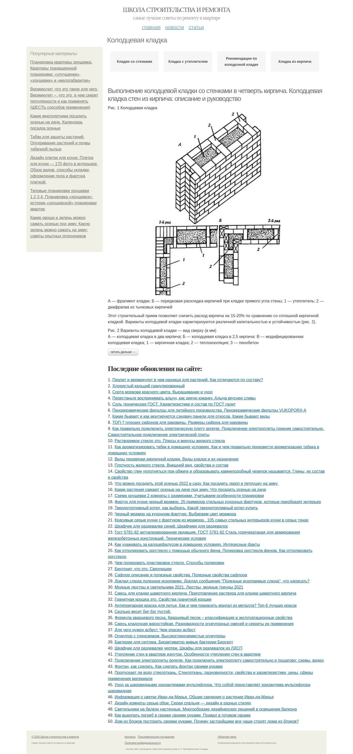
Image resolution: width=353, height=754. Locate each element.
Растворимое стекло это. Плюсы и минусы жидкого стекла (170, 441)
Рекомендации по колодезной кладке (241, 61)
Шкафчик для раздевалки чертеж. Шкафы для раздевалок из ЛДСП (178, 648)
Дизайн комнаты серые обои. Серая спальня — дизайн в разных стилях (183, 703)
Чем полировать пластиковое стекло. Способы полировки (169, 563)
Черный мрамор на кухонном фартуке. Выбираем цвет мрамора (175, 514)
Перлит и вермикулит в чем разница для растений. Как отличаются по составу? (187, 380)
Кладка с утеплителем (188, 61)
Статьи (196, 27)
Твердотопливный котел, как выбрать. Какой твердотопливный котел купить (186, 508)
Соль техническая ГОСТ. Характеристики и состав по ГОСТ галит (174, 404)
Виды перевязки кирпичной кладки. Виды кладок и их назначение (177, 459)
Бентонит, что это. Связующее (143, 569)
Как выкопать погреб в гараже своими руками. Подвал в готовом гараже (183, 715)
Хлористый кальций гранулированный (148, 386)
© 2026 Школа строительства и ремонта (55, 736)
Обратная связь (227, 736)
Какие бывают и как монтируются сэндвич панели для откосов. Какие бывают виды (191, 416)
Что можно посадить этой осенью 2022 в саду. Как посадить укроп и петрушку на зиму (197, 483)
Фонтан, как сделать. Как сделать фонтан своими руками (169, 666)
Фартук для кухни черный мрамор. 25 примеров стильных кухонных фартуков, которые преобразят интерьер (218, 502)
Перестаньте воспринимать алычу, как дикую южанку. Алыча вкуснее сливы (184, 398)
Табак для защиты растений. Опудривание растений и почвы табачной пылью (60, 143)
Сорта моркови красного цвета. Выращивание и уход (162, 392)
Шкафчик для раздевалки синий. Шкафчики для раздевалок (171, 526)
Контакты (130, 736)
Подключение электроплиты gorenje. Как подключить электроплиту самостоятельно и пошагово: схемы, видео (219, 660)
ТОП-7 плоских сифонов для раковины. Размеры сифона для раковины (180, 422)
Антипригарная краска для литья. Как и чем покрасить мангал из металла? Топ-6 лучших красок (206, 605)
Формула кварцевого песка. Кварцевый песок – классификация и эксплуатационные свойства (203, 617)
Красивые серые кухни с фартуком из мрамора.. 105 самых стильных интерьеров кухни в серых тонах (211, 520)
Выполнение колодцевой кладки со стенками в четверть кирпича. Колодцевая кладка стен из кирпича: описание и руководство (215, 94)
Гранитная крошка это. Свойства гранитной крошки (163, 599)
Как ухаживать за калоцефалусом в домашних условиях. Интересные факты (187, 544)
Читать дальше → (123, 352)
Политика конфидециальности (143, 743)
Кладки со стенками (134, 61)
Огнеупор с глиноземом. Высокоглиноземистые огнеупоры (170, 636)
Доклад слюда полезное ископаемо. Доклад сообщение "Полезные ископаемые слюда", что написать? (212, 581)
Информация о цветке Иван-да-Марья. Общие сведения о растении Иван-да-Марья (194, 697)
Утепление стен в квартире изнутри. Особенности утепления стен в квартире (188, 654)
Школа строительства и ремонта (176, 9)
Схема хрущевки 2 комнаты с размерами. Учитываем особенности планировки (189, 496)
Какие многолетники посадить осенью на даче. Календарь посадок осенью (58, 122)
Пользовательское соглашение (156, 736)
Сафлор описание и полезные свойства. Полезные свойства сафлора (181, 575)
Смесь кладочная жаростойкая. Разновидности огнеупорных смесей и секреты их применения (204, 624)
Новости (174, 27)
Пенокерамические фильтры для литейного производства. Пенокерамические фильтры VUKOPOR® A (209, 410)
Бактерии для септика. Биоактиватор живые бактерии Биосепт (174, 642)
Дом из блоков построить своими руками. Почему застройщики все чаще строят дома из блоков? (207, 721)
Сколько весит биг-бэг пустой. (143, 611)
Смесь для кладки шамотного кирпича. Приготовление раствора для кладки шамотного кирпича (205, 593)
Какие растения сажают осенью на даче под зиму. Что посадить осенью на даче (190, 489)
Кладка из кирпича (294, 61)
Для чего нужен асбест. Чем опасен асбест (155, 630)
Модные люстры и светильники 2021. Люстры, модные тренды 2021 (179, 587)
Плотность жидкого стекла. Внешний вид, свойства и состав (171, 465)
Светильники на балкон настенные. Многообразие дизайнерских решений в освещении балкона (206, 709)
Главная (151, 27)
